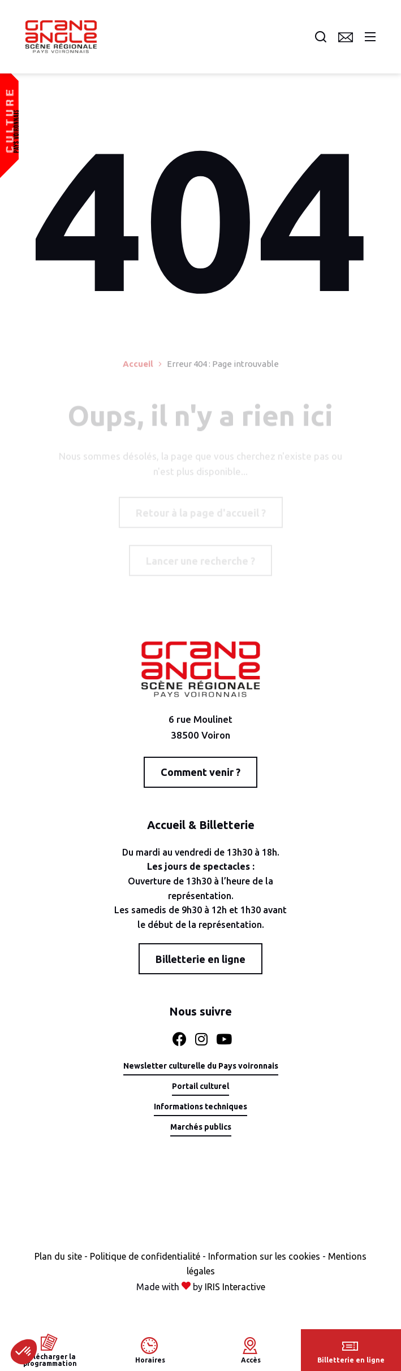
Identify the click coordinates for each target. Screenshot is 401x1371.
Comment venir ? (200, 772)
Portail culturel (200, 1086)
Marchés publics (200, 1127)
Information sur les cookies (264, 1256)
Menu (370, 36)
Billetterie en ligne (200, 959)
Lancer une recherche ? (200, 563)
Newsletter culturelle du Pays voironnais (200, 1066)
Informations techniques (200, 1107)
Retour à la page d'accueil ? (201, 514)
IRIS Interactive (235, 1287)
